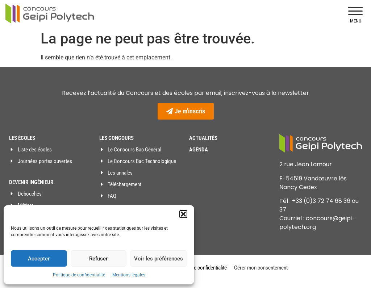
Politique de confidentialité (79, 274)
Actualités (203, 138)
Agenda (198, 149)
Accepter (39, 258)
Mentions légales (128, 274)
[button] (183, 214)
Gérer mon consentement (261, 267)
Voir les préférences (158, 258)
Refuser (98, 258)
